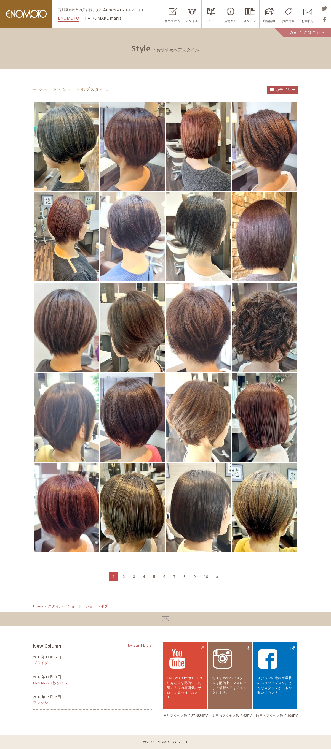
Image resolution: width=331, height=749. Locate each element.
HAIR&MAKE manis (103, 18)
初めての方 (173, 21)
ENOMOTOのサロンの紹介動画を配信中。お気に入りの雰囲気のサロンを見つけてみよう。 (184, 688)
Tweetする (324, 8)
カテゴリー (285, 90)
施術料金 (230, 21)
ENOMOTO (26, 14)
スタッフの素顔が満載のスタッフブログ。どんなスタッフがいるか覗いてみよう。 (274, 685)
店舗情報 (269, 21)
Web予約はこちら (308, 32)
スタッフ (250, 21)
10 (206, 576)
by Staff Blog (139, 645)
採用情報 (288, 21)
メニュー (211, 21)
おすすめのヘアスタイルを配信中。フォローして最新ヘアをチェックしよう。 (229, 685)
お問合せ (307, 21)
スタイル (192, 21)
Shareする (324, 19)
